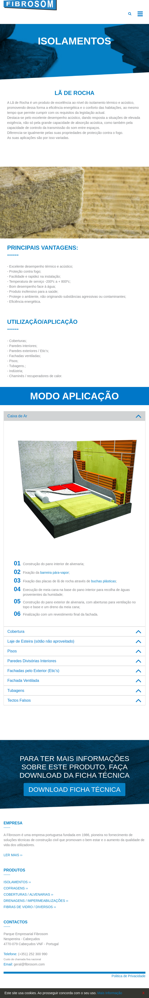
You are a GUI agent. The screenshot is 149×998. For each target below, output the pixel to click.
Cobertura (15, 631)
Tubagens (15, 691)
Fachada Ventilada (23, 680)
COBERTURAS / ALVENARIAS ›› (28, 894)
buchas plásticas (103, 581)
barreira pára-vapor (54, 572)
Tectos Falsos (19, 700)
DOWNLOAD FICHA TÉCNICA (74, 789)
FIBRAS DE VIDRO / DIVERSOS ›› (30, 907)
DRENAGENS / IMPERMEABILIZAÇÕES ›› (36, 901)
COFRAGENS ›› (16, 888)
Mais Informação (109, 993)
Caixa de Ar (17, 416)
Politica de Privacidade (128, 976)
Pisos (12, 651)
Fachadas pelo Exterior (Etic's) (33, 671)
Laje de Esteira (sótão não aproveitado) (40, 641)
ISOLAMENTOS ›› (17, 882)
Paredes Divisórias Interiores (31, 661)
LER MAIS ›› (13, 855)
